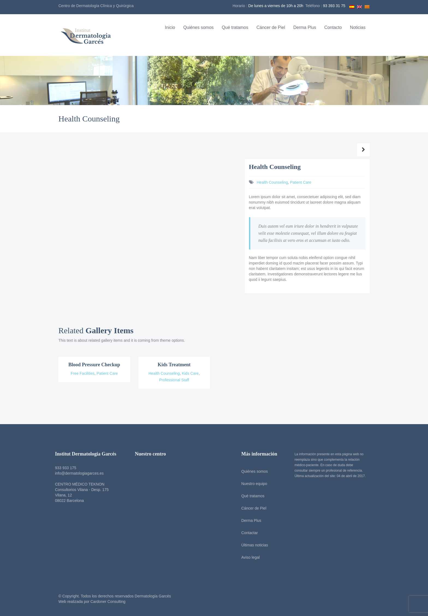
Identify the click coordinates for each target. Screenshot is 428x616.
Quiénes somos (198, 27)
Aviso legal (249, 557)
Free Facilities (82, 373)
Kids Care (190, 373)
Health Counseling (272, 182)
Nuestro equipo (253, 483)
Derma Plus (304, 27)
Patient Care (300, 182)
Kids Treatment (174, 364)
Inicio (170, 27)
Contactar (248, 533)
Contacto (333, 27)
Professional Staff (174, 380)
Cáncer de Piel (271, 27)
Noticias (357, 27)
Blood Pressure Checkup (94, 364)
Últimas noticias (253, 545)
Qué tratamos (235, 27)
